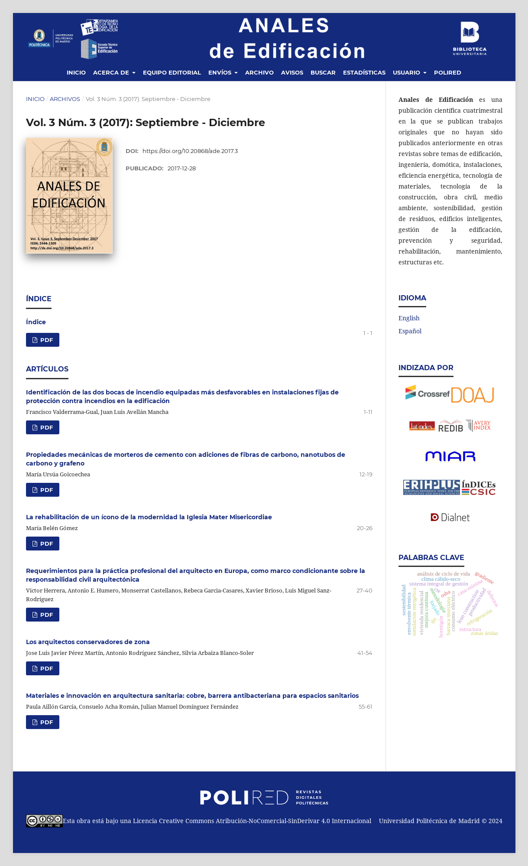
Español (409, 331)
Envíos (220, 72)
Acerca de (112, 72)
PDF (46, 339)
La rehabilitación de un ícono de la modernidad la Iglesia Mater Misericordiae (149, 517)
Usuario (407, 72)
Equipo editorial (172, 72)
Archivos (65, 98)
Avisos (292, 72)
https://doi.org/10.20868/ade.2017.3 (190, 150)
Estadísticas (364, 72)
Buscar (323, 72)
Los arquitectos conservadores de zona (88, 642)
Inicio (76, 72)
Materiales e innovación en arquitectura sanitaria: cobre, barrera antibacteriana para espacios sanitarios (192, 696)
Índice (36, 322)
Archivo (259, 72)
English (409, 318)
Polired (447, 72)
